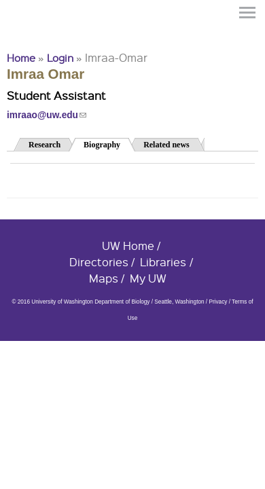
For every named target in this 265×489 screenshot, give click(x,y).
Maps (103, 278)
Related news (166, 144)
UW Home (128, 245)
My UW (148, 278)
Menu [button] (248, 12)
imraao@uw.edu (46, 115)
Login (60, 58)
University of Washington (31, 36)
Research (44, 144)
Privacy (218, 302)
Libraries (163, 262)
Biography (109, 143)
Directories (98, 262)
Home (21, 58)
